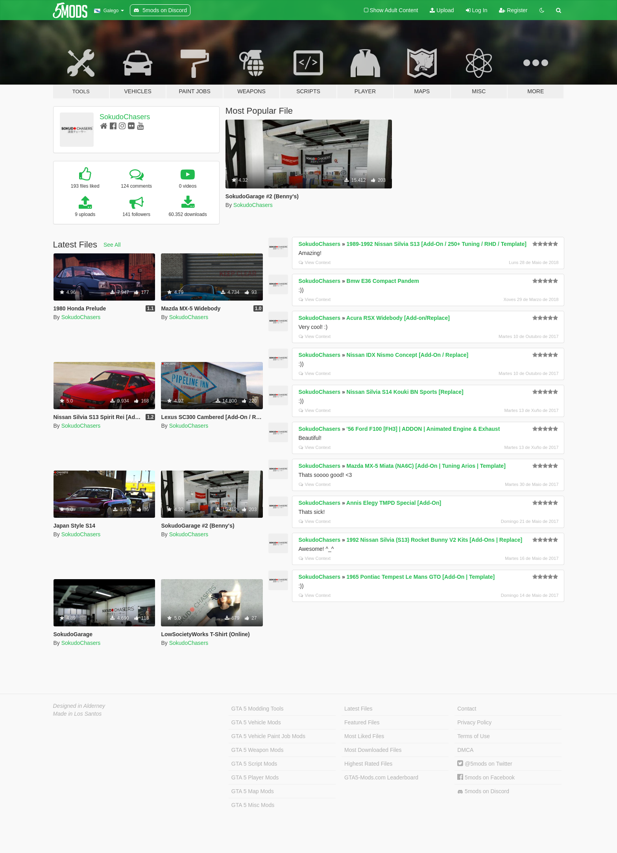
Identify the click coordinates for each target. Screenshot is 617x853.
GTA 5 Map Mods (252, 791)
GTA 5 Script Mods (254, 764)
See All (112, 245)
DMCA (465, 750)
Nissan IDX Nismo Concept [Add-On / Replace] (408, 355)
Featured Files (361, 722)
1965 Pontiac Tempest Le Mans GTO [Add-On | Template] (421, 577)
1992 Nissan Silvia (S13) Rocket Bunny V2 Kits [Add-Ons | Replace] (435, 540)
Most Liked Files (364, 736)
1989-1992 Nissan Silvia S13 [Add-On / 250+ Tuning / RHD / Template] (436, 244)
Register (513, 10)
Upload (442, 10)
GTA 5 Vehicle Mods (256, 722)
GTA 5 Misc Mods (252, 805)
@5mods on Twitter (484, 763)
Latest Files (358, 708)
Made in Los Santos (77, 714)
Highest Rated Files (368, 764)
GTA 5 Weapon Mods (257, 750)
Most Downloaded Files (373, 750)
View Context (315, 262)
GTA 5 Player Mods (255, 777)
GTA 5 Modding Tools (257, 708)
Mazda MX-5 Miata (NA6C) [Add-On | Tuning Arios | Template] (426, 466)
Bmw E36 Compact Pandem (383, 281)
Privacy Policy (474, 722)
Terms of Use (473, 736)
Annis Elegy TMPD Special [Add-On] (393, 503)
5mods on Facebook (486, 777)
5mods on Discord (483, 791)
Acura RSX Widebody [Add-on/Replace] (398, 318)
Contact (466, 708)
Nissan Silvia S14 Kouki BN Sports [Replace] (405, 392)
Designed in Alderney (79, 706)
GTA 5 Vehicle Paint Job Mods (268, 736)
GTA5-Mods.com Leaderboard (381, 777)
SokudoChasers (125, 117)
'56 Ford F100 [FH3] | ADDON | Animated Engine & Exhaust (423, 429)
